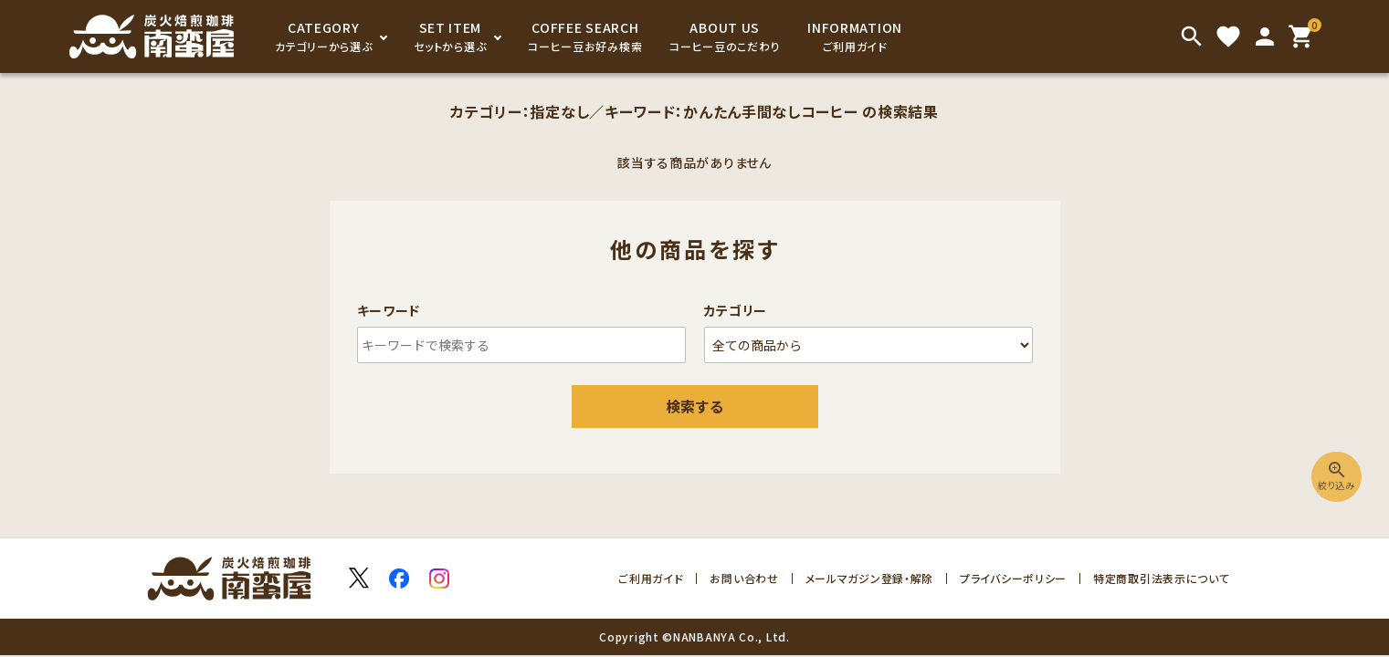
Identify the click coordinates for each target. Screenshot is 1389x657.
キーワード (389, 310)
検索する (695, 406)
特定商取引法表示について (1161, 578)
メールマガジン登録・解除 (869, 578)
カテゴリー (736, 310)
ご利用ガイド (650, 578)
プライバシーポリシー (1013, 578)
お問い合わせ (744, 578)
